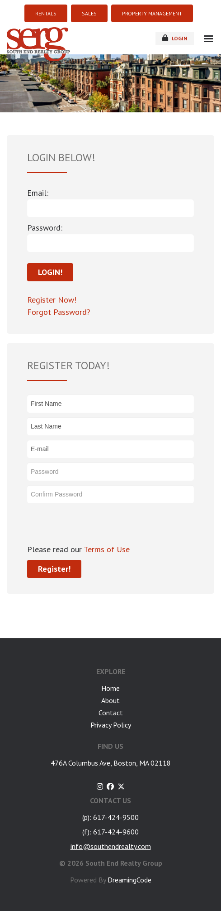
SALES (89, 13)
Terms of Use (106, 549)
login (174, 38)
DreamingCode (129, 879)
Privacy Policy (110, 724)
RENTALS (45, 13)
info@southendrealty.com (111, 846)
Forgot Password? (58, 312)
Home (110, 688)
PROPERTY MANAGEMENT (152, 13)
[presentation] (96, 525)
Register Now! (51, 299)
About (110, 700)
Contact (111, 712)
